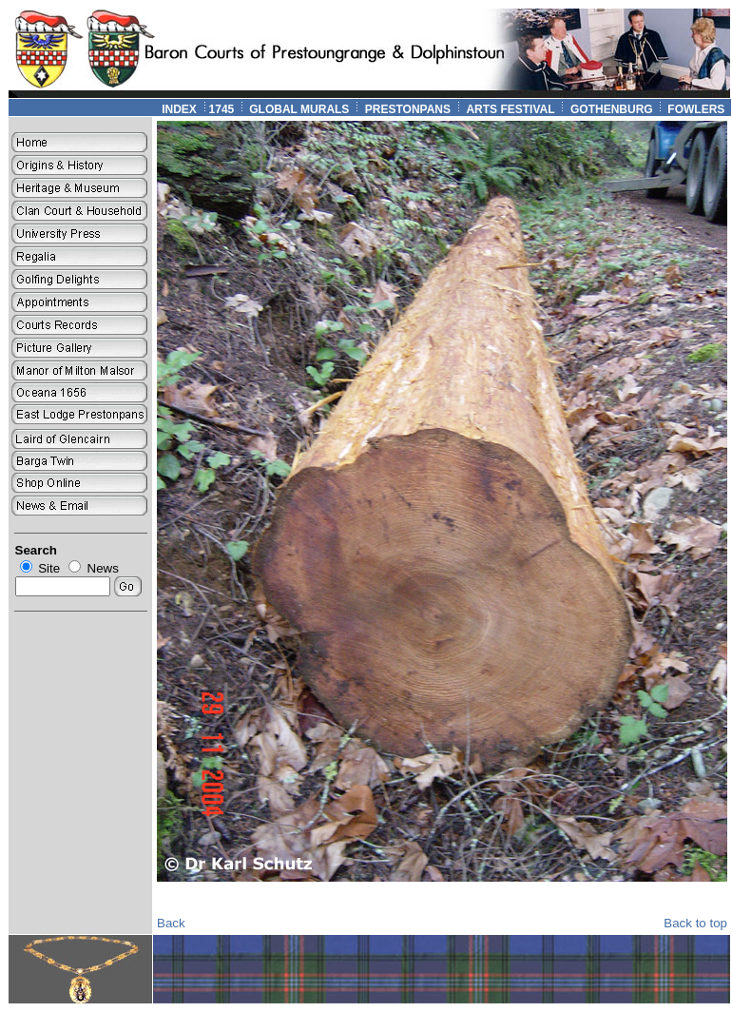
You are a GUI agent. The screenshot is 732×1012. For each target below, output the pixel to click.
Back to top (695, 923)
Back (171, 923)
